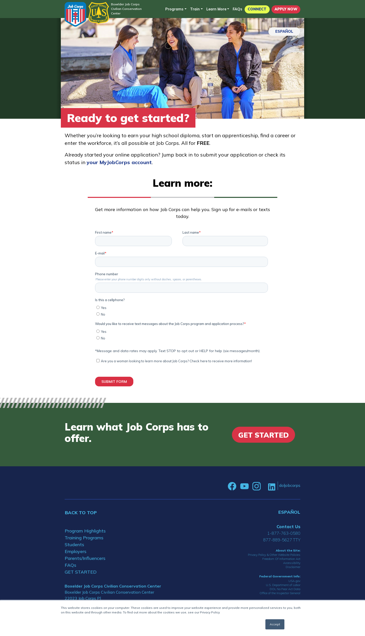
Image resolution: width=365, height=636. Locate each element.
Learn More (216, 9)
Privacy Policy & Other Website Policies (274, 555)
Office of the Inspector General (280, 593)
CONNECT (257, 9)
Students (74, 544)
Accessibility (291, 563)
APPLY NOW (286, 9)
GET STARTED (81, 572)
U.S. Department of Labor (283, 585)
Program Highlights (85, 531)
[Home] (75, 14)
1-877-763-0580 (283, 533)
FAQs (237, 9)
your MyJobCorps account (119, 162)
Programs (174, 9)
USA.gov (294, 581)
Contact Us (288, 526)
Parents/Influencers (85, 558)
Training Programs (84, 538)
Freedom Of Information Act (281, 559)
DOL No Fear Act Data (285, 589)
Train (195, 9)
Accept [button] (275, 624)
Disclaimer (293, 567)
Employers (75, 551)
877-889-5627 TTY (281, 539)
